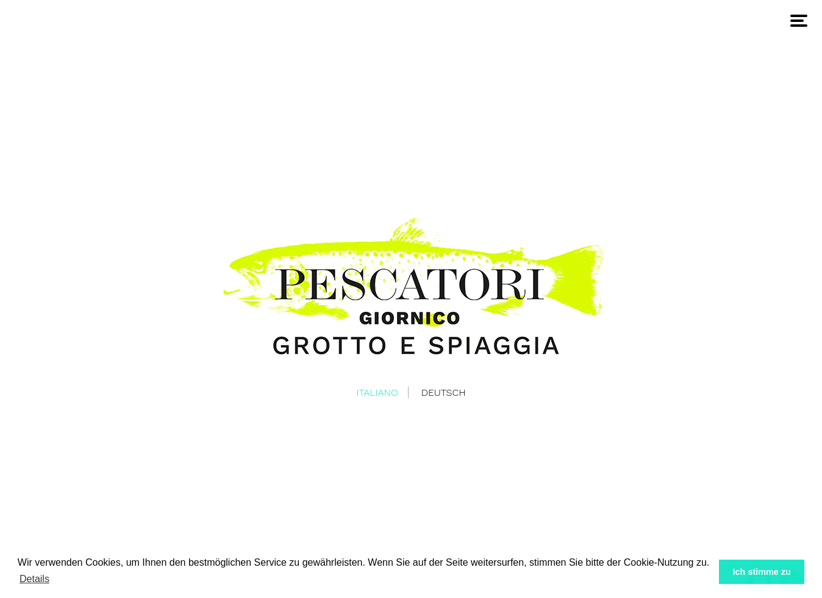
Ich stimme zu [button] (762, 572)
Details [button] (34, 579)
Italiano (377, 392)
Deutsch (443, 392)
